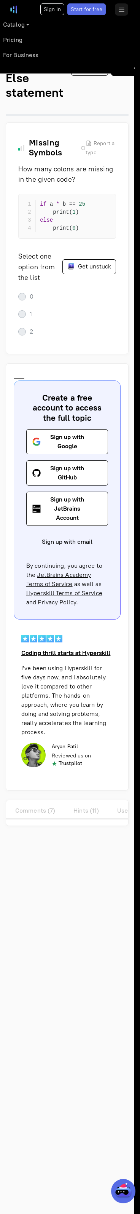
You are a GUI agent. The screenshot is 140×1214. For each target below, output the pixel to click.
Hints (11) (86, 810)
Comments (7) (35, 810)
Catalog (14, 24)
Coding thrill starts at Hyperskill (65, 653)
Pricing (12, 39)
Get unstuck (89, 266)
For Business (20, 55)
